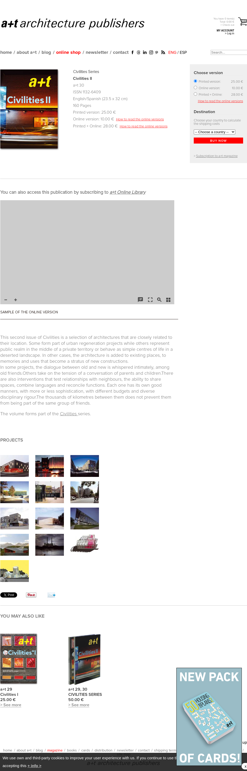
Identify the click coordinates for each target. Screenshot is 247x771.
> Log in (229, 33)
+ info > (34, 765)
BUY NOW (218, 140)
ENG (172, 52)
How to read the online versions (140, 119)
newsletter (97, 52)
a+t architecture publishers (79, 24)
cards (85, 750)
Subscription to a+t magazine (217, 156)
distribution (103, 750)
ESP (183, 52)
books (72, 750)
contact (121, 52)
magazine (55, 750)
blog (46, 52)
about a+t (27, 52)
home (6, 52)
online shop (68, 52)
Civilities (69, 414)
